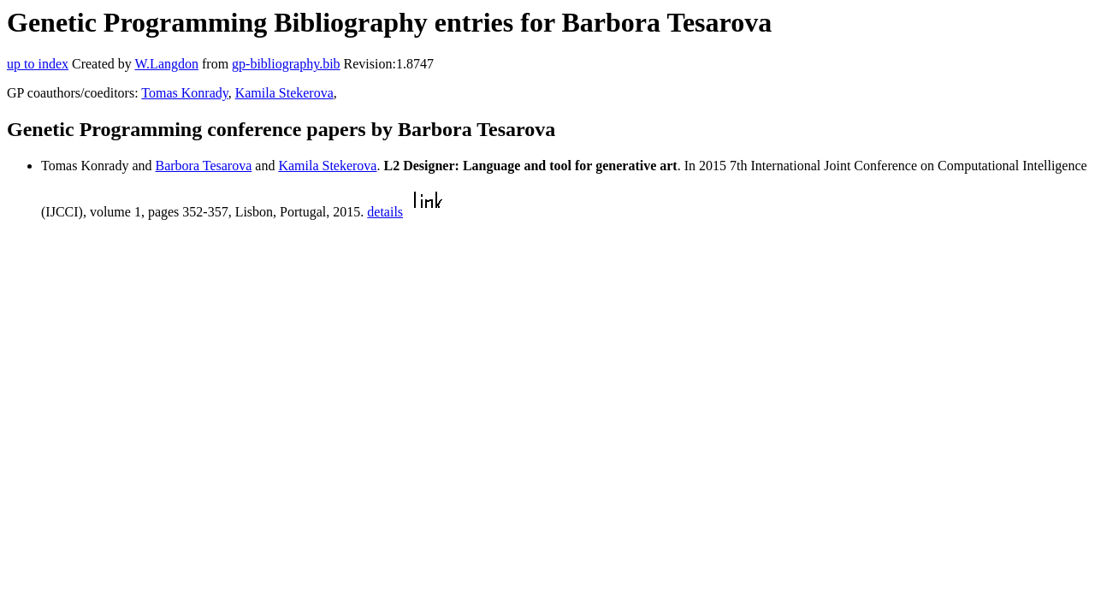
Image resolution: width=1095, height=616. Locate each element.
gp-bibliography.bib (286, 63)
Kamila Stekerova (284, 93)
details (385, 211)
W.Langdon (166, 63)
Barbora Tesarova (204, 165)
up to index (37, 63)
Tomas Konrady (184, 93)
